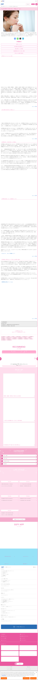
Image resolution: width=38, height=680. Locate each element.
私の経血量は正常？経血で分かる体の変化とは (7, 498)
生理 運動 (31, 336)
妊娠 (29, 337)
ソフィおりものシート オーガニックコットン (7, 610)
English (28, 4)
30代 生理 (20, 337)
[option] (19, 358)
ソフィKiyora (3, 611)
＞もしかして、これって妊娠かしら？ (8, 253)
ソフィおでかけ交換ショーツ (5, 580)
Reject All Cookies (33, 678)
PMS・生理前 (5, 455)
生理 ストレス (9, 337)
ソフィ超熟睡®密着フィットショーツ (6, 601)
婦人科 (3, 337)
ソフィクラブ (23, 638)
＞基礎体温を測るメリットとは (7, 281)
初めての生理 (18, 336)
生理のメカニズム (19, 44)
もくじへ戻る (34, 106)
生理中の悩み (5, 458)
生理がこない (25, 336)
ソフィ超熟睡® (3, 575)
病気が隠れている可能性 (19, 48)
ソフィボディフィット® (4, 574)
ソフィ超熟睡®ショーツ (4, 581)
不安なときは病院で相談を (19, 53)
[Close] (36, 672)
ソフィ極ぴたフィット (4, 602)
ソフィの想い (4, 638)
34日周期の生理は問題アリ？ (19, 46)
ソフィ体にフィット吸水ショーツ (5, 606)
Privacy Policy (4, 675)
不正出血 (15, 337)
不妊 (25, 337)
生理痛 (8, 336)
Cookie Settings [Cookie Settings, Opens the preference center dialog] (4, 678)
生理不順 (3, 336)
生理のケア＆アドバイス (24, 636)
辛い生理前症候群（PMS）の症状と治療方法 (6, 500)
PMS (13, 336)
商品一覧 (4, 634)
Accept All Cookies (26, 678)
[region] (19, 675)
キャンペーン (23, 634)
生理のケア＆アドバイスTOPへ (19, 519)
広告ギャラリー (5, 636)
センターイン (3, 576)
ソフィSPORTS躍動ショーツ (5, 600)
